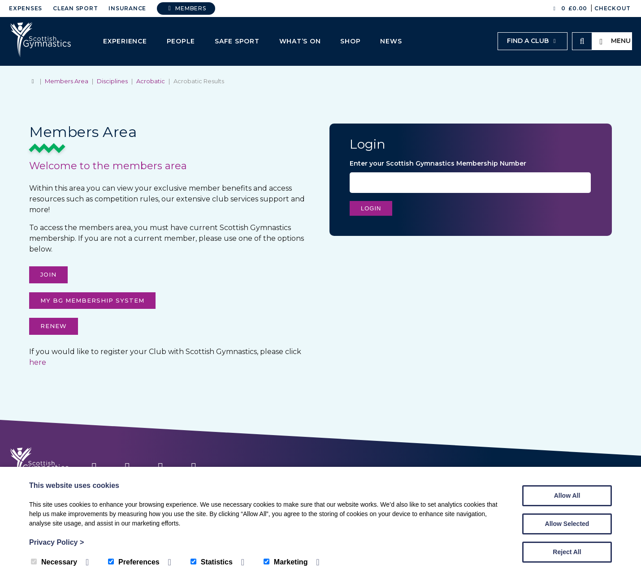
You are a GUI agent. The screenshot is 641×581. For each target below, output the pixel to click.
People (181, 41)
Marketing (286, 562)
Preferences (134, 562)
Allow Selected (567, 523)
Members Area (66, 81)
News (391, 41)
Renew (53, 325)
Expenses (25, 8)
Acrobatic (150, 81)
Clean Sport (75, 8)
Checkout (612, 8)
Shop (350, 41)
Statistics (212, 562)
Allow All (567, 495)
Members (186, 8)
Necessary (54, 562)
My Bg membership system (92, 300)
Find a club (532, 41)
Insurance (127, 8)
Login (371, 208)
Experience (125, 41)
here (37, 362)
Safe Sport (237, 41)
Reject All (567, 551)
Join (48, 274)
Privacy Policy (56, 542)
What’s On (300, 41)
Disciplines (112, 81)
